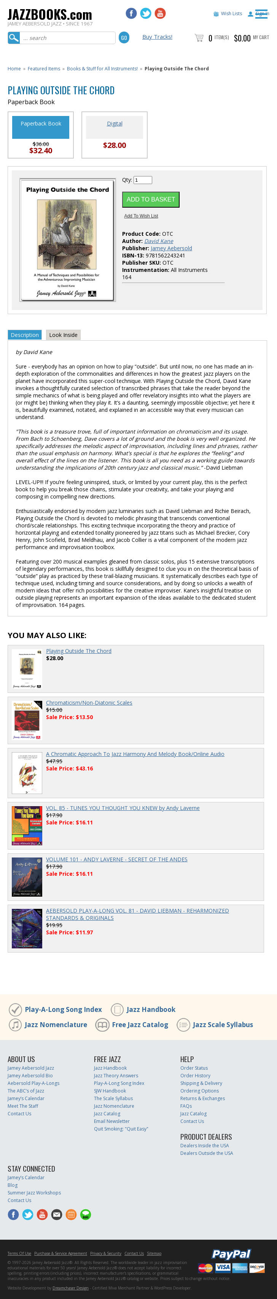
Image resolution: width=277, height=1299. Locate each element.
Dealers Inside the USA (204, 1145)
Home (14, 68)
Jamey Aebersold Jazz (31, 1068)
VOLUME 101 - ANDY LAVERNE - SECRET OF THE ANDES (117, 859)
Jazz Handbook (151, 1009)
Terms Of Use (19, 1253)
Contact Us (19, 1113)
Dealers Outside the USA (206, 1153)
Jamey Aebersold (171, 248)
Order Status (194, 1068)
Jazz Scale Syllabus (223, 1024)
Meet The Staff (23, 1106)
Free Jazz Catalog (140, 1024)
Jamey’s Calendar (26, 1098)
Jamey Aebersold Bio (30, 1075)
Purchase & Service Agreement (60, 1253)
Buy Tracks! (157, 36)
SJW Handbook (110, 1091)
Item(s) (222, 37)
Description (25, 334)
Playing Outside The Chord (78, 650)
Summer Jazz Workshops (34, 1192)
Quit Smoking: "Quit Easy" (121, 1129)
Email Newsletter (112, 1121)
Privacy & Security (105, 1253)
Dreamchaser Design (71, 1288)
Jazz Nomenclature (56, 1024)
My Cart (261, 37)
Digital (115, 123)
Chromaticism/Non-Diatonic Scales (89, 702)
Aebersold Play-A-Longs (33, 1083)
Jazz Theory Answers (116, 1075)
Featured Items (44, 68)
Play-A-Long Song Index (63, 1009)
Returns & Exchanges (202, 1098)
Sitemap (154, 1253)
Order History (195, 1075)
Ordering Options (199, 1091)
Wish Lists (231, 13)
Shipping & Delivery (201, 1083)
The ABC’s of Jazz (26, 1091)
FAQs (186, 1106)
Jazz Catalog (107, 1113)
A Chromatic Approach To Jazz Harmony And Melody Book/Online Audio (135, 753)
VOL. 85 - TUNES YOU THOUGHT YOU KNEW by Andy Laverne (123, 807)
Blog (13, 1185)
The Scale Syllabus (113, 1098)
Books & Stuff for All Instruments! (102, 68)
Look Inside (63, 334)
